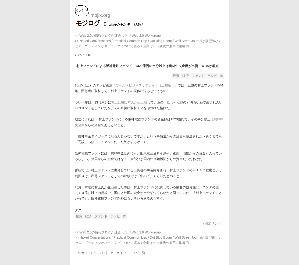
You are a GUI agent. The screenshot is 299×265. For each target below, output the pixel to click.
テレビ (212, 76)
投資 (176, 76)
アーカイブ (118, 253)
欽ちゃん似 (175, 102)
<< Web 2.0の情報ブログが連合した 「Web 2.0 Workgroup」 (119, 35)
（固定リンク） (212, 223)
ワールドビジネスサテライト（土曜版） (145, 85)
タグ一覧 (138, 253)
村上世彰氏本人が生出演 (129, 102)
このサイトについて (89, 253)
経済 (185, 76)
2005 (78, 55)
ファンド (198, 76)
